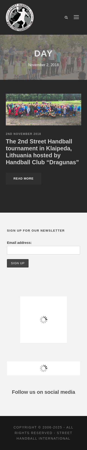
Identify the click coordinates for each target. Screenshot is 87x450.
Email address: (19, 243)
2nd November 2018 (23, 134)
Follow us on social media (43, 392)
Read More (23, 178)
